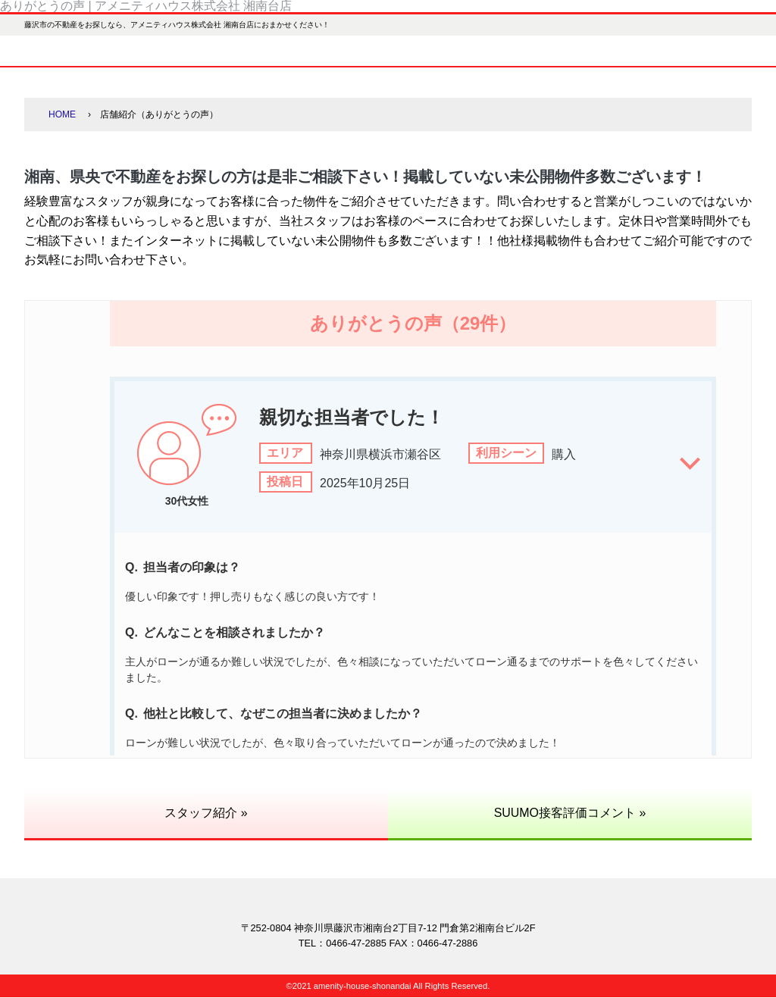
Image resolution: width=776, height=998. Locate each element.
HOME (62, 114)
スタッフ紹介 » (205, 812)
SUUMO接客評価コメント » (570, 812)
